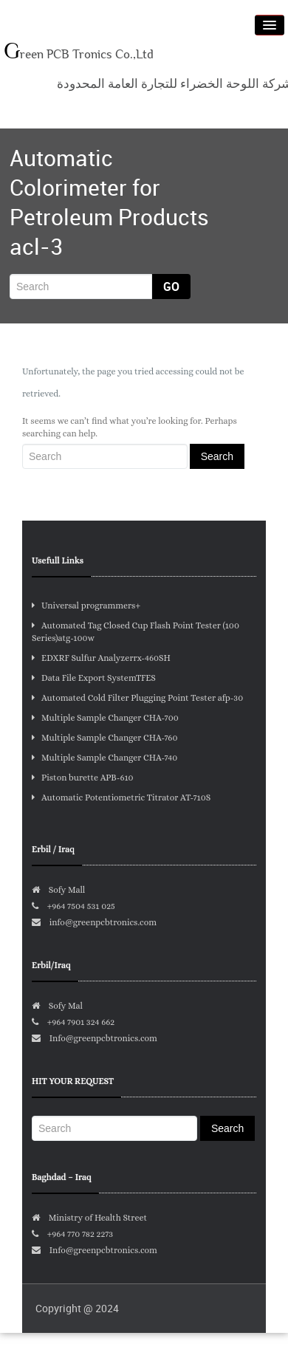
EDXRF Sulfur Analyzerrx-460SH (101, 658)
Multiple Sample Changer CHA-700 (105, 718)
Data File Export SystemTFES (94, 678)
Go (171, 286)
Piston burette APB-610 (83, 777)
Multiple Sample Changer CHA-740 (104, 757)
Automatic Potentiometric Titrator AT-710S (121, 797)
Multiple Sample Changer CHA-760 (104, 738)
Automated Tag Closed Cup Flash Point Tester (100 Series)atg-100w (135, 631)
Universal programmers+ (86, 605)
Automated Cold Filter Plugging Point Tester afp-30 (137, 698)
